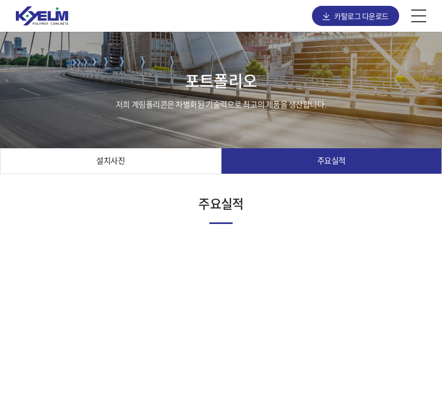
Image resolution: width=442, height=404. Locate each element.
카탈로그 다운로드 (361, 16)
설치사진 (110, 160)
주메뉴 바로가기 (0, 0)
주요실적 (331, 160)
